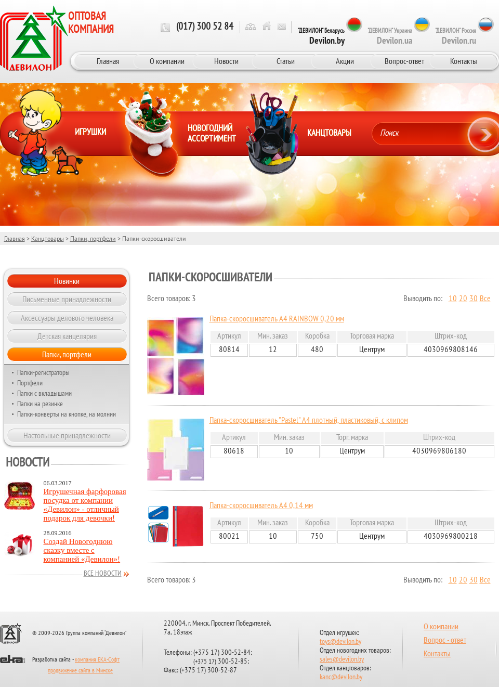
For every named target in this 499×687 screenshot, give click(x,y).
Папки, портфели (93, 238)
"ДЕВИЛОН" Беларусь (321, 36)
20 (463, 299)
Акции (345, 61)
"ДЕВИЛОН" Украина (389, 36)
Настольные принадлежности (67, 435)
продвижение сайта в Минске (80, 670)
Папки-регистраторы (43, 372)
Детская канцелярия (67, 336)
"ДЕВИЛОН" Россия (455, 36)
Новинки (67, 281)
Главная (108, 61)
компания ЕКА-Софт (97, 660)
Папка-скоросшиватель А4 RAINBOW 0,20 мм (276, 319)
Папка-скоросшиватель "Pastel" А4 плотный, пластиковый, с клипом (308, 420)
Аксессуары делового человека (67, 318)
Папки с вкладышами (44, 393)
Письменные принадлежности (66, 299)
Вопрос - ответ (445, 640)
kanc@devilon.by (341, 677)
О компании (167, 61)
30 (473, 299)
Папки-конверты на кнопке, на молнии (66, 414)
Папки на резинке (40, 403)
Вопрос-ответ (404, 61)
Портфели (30, 382)
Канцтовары (47, 238)
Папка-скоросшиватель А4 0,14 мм (261, 506)
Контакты (463, 61)
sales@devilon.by (342, 659)
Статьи (286, 61)
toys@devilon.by (340, 642)
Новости (226, 61)
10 (453, 299)
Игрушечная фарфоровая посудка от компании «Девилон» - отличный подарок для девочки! (85, 504)
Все (485, 299)
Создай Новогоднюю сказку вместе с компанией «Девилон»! (82, 550)
